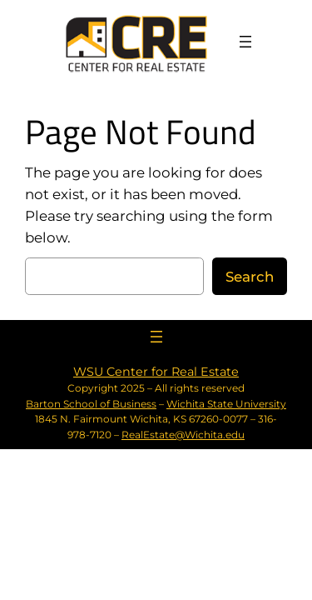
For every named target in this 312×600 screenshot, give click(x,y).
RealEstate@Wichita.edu (183, 434)
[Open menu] (245, 42)
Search (249, 276)
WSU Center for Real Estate (156, 371)
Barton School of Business (91, 404)
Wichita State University (226, 404)
